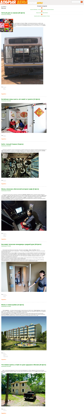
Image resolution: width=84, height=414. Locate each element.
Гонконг (4, 180)
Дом (4, 88)
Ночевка (7, 197)
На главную (3, 6)
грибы (43, 195)
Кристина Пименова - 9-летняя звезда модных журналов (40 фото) (42, 9)
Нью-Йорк (34, 249)
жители (21, 253)
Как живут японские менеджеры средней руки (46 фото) (21, 244)
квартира (7, 310)
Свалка (4, 87)
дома (15, 313)
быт (30, 255)
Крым (4, 355)
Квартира (5, 354)
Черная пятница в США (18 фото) (42, 12)
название (7, 314)
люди (15, 252)
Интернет (5, 234)
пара (22, 257)
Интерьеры (7, 18)
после (45, 195)
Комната (4, 235)
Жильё (4, 89)
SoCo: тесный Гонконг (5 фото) (12, 144)
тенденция (24, 194)
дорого (5, 195)
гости (44, 253)
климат (36, 371)
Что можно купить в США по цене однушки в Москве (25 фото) (23, 365)
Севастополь (5, 356)
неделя (25, 197)
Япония (4, 236)
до (26, 195)
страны (24, 253)
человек (43, 150)
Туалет (4, 135)
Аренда (28, 194)
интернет (8, 196)
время (44, 25)
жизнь (20, 311)
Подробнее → (4, 93)
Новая (35, 310)
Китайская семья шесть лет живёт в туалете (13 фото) (20, 99)
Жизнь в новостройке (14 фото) (12, 305)
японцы (27, 250)
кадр (2, 150)
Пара (26, 23)
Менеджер (5, 295)
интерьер (25, 25)
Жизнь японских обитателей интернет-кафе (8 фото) (20, 189)
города (26, 249)
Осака (30, 249)
